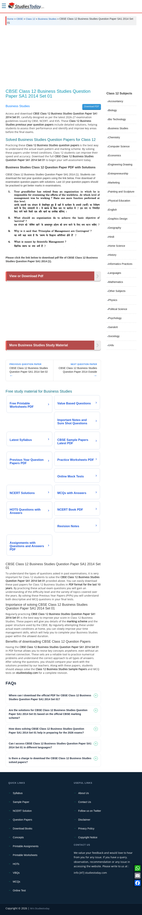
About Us (83, 793)
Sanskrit (113, 327)
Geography (114, 227)
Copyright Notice (87, 837)
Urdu (111, 345)
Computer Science (119, 146)
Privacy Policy (86, 828)
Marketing (114, 182)
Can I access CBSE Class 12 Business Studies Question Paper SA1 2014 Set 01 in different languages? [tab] (50, 745)
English (112, 209)
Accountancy (115, 101)
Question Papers (22, 819)
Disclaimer (84, 819)
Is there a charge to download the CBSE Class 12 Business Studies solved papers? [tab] (50, 760)
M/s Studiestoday (40, 908)
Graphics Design (118, 218)
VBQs (16, 872)
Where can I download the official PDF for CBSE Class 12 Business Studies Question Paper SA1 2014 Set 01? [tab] (50, 697)
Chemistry (114, 137)
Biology (112, 110)
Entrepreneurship (118, 173)
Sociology (114, 336)
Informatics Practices (120, 263)
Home (10, 19)
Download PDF (91, 106)
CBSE (19, 19)
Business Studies (47, 19)
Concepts (18, 837)
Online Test (19, 890)
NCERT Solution (22, 810)
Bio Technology (117, 119)
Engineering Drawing (120, 164)
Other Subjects (117, 291)
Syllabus (18, 793)
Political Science (117, 309)
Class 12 (30, 19)
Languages (114, 272)
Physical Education (119, 200)
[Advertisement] (71, 56)
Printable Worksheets (25, 855)
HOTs (16, 863)
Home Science (116, 245)
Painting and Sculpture (121, 191)
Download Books (22, 828)
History (112, 254)
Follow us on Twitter (89, 810)
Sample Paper (21, 801)
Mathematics (115, 281)
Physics (112, 300)
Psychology (115, 318)
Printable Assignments (25, 846)
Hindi (111, 236)
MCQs (16, 881)
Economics (114, 155)
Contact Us (84, 801)
